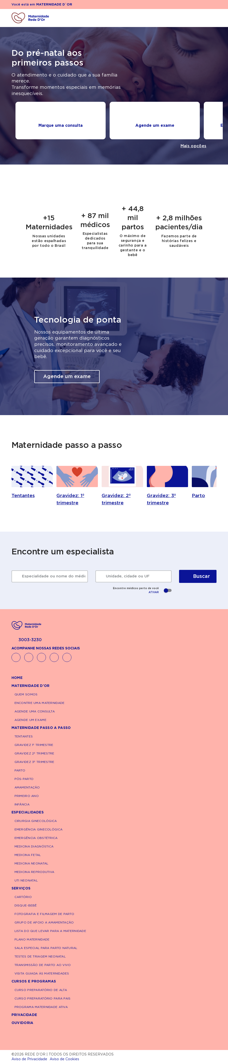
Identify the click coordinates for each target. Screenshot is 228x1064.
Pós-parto (24, 778)
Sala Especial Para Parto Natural (45, 947)
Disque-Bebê (25, 905)
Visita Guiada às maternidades (41, 973)
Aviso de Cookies (64, 1059)
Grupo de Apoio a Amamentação (44, 922)
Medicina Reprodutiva (34, 871)
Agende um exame (67, 376)
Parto (19, 770)
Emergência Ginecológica (38, 829)
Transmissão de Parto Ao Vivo (42, 964)
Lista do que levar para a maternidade (50, 930)
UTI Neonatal (26, 880)
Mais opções (194, 146)
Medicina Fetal (27, 854)
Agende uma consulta (34, 711)
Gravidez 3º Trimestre (34, 761)
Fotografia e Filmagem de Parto (44, 913)
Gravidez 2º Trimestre (34, 753)
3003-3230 (26, 640)
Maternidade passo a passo (41, 728)
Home (16, 678)
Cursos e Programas (33, 981)
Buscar (198, 576)
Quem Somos (26, 694)
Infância (21, 804)
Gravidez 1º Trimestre (33, 744)
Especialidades (27, 812)
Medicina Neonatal (31, 863)
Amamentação (27, 787)
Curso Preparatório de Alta (40, 989)
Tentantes (23, 736)
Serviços (21, 888)
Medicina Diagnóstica (34, 846)
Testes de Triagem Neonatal (40, 956)
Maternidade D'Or (30, 686)
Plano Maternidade (32, 939)
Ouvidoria (22, 1023)
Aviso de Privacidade (29, 1059)
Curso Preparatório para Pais (42, 998)
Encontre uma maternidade (39, 702)
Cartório (23, 896)
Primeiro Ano (26, 795)
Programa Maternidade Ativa (41, 1006)
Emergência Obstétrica (36, 837)
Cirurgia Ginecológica (35, 820)
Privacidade (24, 1015)
